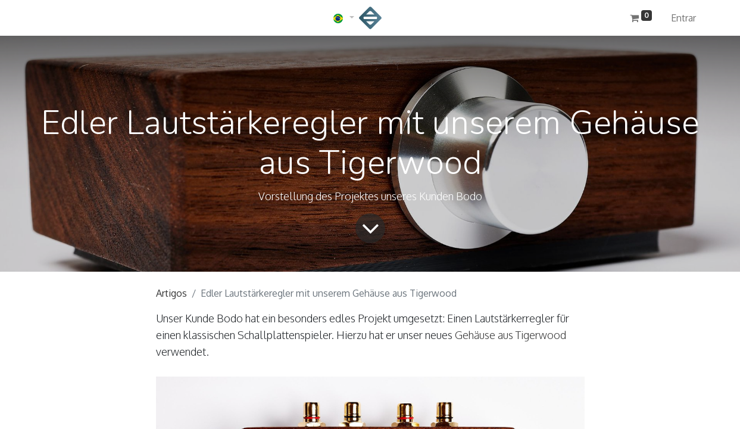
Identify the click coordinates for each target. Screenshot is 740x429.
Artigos (171, 293)
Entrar (683, 18)
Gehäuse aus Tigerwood (510, 334)
